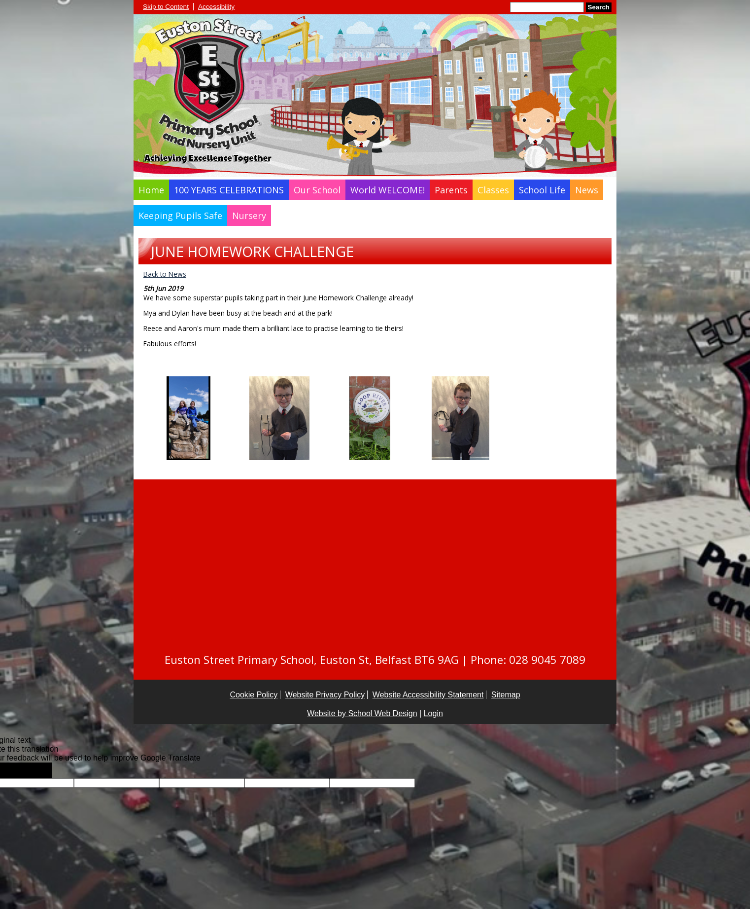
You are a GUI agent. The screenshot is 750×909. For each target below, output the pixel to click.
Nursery (249, 215)
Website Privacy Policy (325, 695)
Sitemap (505, 695)
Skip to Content (166, 6)
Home (151, 190)
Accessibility (216, 6)
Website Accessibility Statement (428, 695)
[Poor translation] (36, 770)
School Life (542, 190)
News (586, 190)
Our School (317, 190)
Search (599, 7)
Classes (493, 190)
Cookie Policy (253, 695)
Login (433, 713)
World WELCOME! (387, 190)
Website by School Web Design (362, 713)
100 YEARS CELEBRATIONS (229, 190)
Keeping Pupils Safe (180, 215)
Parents (451, 190)
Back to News (164, 274)
